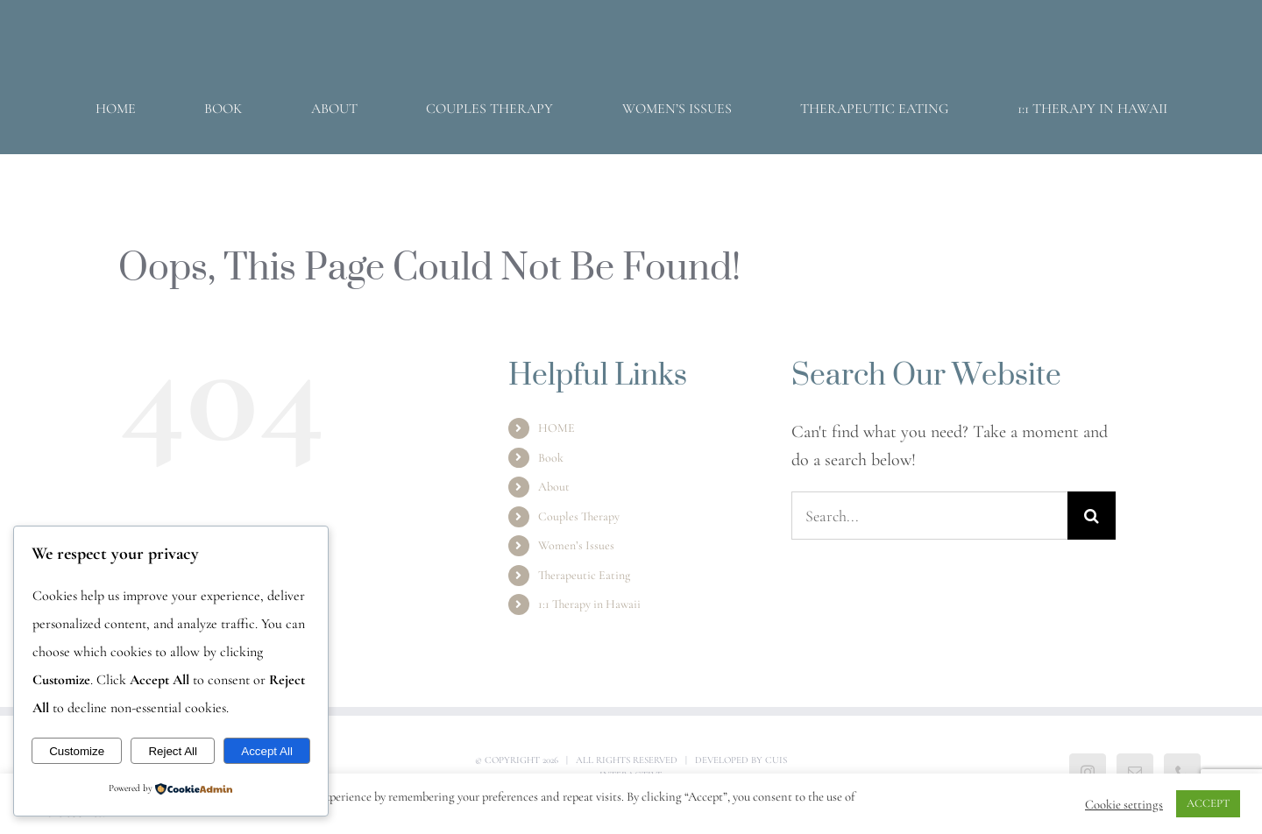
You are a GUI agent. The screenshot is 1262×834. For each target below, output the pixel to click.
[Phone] (1182, 771)
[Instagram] (1087, 771)
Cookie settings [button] (1124, 804)
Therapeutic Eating (584, 575)
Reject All (172, 751)
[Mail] (1135, 771)
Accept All (267, 751)
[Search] (1091, 515)
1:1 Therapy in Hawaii (589, 604)
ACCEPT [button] (1208, 803)
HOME (556, 428)
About (554, 486)
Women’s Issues (576, 545)
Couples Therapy (579, 516)
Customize (76, 751)
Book (551, 457)
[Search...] (929, 515)
